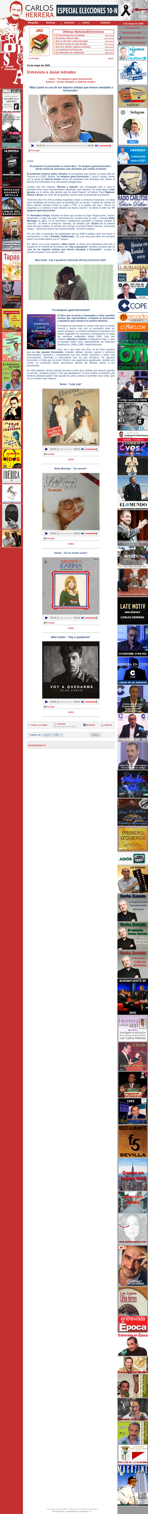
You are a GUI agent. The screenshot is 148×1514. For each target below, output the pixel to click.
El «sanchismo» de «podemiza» (70, 53)
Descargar (35, 150)
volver (110, 58)
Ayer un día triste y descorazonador (72, 41)
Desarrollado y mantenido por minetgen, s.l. (72, 1511)
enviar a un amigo (39, 725)
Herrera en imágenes (133, 37)
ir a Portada (33, 58)
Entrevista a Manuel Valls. (67, 38)
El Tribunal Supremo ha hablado (70, 35)
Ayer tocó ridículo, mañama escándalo (73, 47)
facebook (91, 725)
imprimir (108, 725)
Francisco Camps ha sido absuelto (71, 44)
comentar (61, 724)
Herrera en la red (131, 32)
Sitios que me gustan (133, 42)
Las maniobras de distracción (69, 50)
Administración (133, 28)
